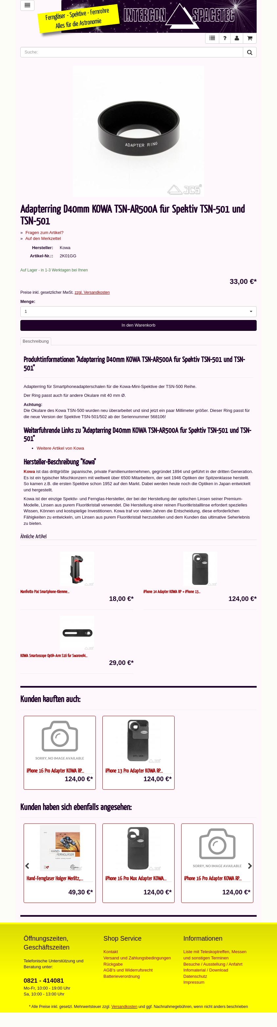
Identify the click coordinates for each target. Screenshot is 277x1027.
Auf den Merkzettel (43, 238)
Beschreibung (36, 341)
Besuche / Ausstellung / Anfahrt (213, 964)
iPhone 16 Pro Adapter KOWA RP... (55, 770)
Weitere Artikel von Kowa (60, 448)
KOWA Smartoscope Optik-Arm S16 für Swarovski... (53, 655)
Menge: (27, 301)
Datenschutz (195, 976)
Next (250, 866)
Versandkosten (125, 1006)
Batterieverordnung (121, 976)
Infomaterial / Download (205, 970)
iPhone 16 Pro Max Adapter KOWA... (135, 878)
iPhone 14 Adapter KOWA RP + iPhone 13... (171, 591)
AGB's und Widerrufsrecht (128, 970)
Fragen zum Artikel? (45, 232)
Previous (27, 866)
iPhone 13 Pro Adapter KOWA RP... (134, 770)
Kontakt (110, 951)
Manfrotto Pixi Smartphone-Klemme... (44, 591)
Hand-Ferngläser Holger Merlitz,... (55, 878)
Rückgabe (113, 964)
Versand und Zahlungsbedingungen (137, 957)
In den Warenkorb (139, 325)
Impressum (193, 982)
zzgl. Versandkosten (92, 292)
